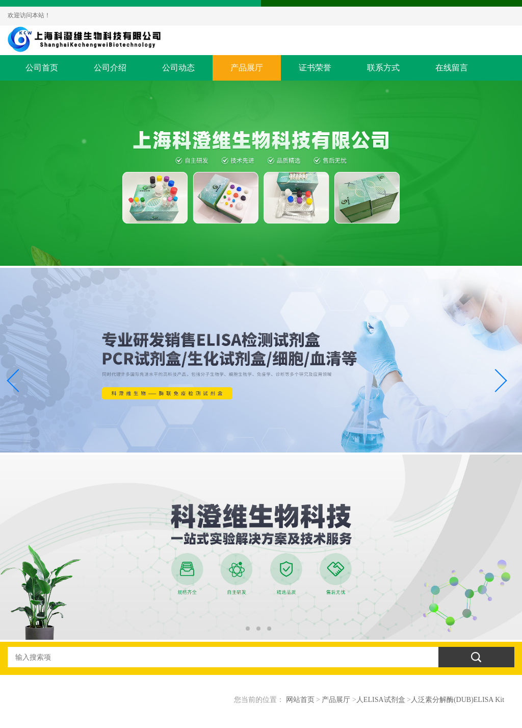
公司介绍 (110, 67)
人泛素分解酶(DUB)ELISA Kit (457, 700)
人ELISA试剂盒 (380, 700)
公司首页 (41, 67)
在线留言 (451, 67)
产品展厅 (246, 67)
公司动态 (178, 67)
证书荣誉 (315, 67)
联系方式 (383, 67)
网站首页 (300, 700)
